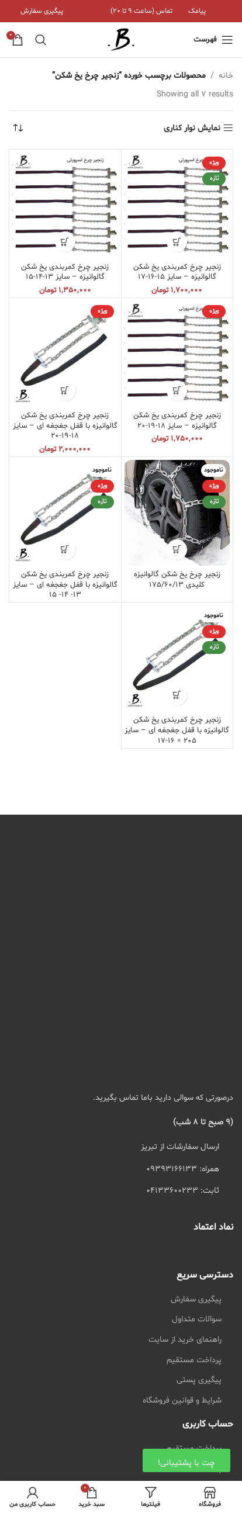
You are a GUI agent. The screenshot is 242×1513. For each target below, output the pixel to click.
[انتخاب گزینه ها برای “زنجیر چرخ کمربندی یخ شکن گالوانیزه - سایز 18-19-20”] (177, 390)
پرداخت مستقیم (194, 1360)
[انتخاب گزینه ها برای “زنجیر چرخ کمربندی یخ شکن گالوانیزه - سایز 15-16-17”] (177, 241)
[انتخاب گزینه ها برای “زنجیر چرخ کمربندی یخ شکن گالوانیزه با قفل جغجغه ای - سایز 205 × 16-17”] (177, 695)
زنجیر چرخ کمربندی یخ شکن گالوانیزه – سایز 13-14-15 (65, 272)
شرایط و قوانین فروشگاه (182, 1400)
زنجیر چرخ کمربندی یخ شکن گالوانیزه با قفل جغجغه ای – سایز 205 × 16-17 (177, 730)
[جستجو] (41, 39)
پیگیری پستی (199, 1380)
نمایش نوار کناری (192, 128)
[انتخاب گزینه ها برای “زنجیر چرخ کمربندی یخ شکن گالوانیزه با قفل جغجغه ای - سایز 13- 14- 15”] (65, 549)
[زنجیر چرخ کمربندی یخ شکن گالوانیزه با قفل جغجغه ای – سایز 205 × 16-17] (177, 658)
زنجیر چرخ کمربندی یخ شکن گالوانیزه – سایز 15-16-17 (177, 272)
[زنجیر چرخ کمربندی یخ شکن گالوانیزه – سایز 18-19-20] (177, 354)
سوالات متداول (197, 1319)
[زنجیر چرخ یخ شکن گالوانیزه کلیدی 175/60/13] (177, 513)
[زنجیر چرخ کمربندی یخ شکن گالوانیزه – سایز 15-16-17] (177, 205)
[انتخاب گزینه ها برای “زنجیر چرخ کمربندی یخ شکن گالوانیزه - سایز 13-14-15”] (65, 241)
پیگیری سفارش (196, 1299)
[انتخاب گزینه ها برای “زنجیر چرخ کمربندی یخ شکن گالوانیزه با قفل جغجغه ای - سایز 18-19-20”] (65, 390)
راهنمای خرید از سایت (185, 1339)
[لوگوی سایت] (121, 40)
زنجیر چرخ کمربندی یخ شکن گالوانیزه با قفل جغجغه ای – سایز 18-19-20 (65, 425)
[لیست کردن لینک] (121, 1169)
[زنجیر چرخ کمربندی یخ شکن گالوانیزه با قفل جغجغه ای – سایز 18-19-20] (65, 354)
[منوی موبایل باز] (213, 39)
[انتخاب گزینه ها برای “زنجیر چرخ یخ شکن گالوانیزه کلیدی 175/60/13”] (177, 549)
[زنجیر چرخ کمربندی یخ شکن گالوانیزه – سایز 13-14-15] (65, 205)
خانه (226, 75)
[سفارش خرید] (17, 128)
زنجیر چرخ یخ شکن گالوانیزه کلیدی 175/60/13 (177, 579)
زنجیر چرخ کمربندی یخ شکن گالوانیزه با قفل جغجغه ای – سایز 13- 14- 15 (65, 584)
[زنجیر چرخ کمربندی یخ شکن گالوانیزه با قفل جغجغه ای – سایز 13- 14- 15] (65, 513)
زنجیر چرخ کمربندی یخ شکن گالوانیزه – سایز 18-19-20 (177, 420)
